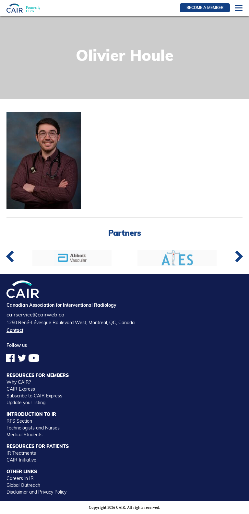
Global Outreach (23, 485)
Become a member (204, 7)
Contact (14, 330)
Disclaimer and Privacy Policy (36, 492)
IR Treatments (21, 453)
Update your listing (25, 402)
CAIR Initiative (21, 460)
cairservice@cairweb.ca (35, 314)
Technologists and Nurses (33, 428)
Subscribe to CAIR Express (34, 396)
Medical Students (24, 435)
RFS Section (19, 421)
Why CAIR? (18, 382)
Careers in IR (20, 478)
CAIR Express (20, 389)
